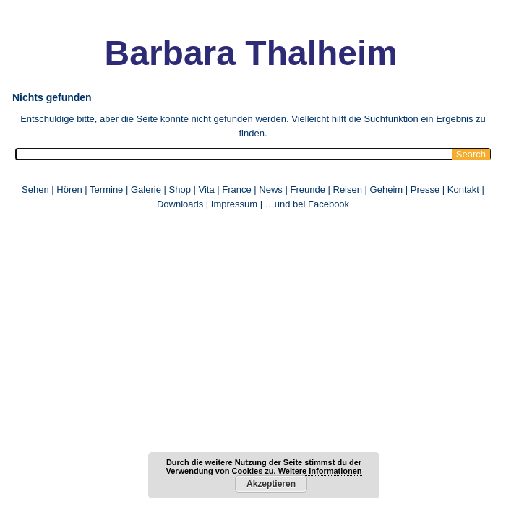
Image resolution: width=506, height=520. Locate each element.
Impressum (234, 204)
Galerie (146, 189)
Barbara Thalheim (251, 53)
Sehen (35, 189)
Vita (206, 189)
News (271, 189)
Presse (425, 189)
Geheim (388, 189)
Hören (69, 189)
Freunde (307, 189)
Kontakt (463, 189)
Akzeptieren (271, 484)
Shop (180, 189)
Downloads (180, 204)
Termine (108, 189)
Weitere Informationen (320, 471)
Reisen (347, 189)
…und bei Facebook (307, 204)
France (236, 189)
